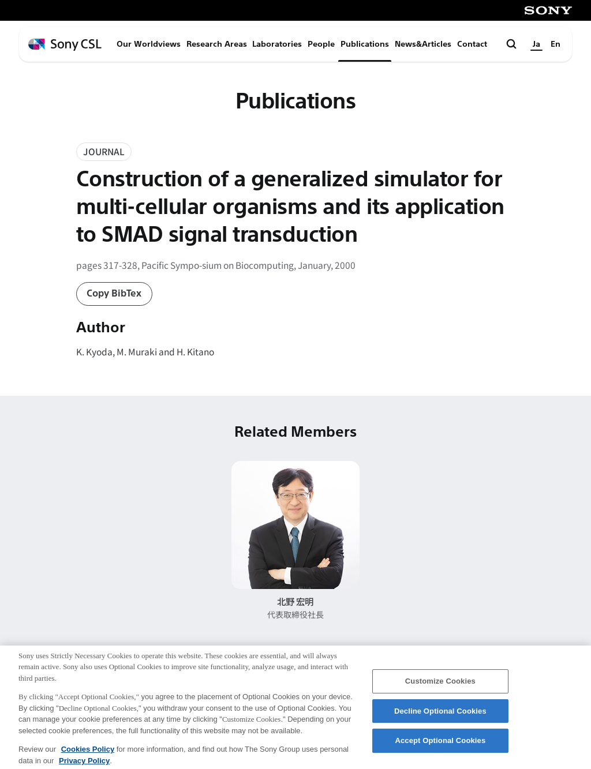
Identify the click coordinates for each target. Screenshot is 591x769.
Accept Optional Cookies (440, 746)
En (555, 44)
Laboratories (277, 44)
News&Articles (423, 44)
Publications (365, 44)
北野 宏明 (295, 601)
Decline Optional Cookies (440, 716)
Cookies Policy (87, 755)
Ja (536, 44)
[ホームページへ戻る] (65, 45)
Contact (472, 44)
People (321, 44)
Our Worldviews (149, 44)
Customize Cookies (440, 686)
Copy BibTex (114, 293)
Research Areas (216, 44)
